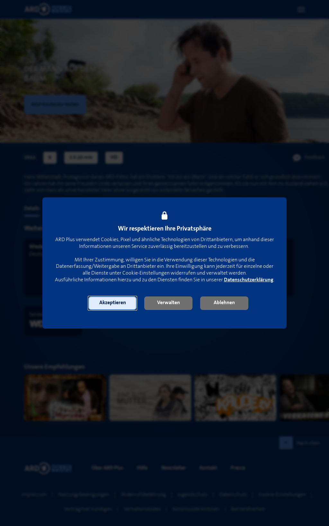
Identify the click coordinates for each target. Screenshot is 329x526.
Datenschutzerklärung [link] (248, 280)
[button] (112, 303)
